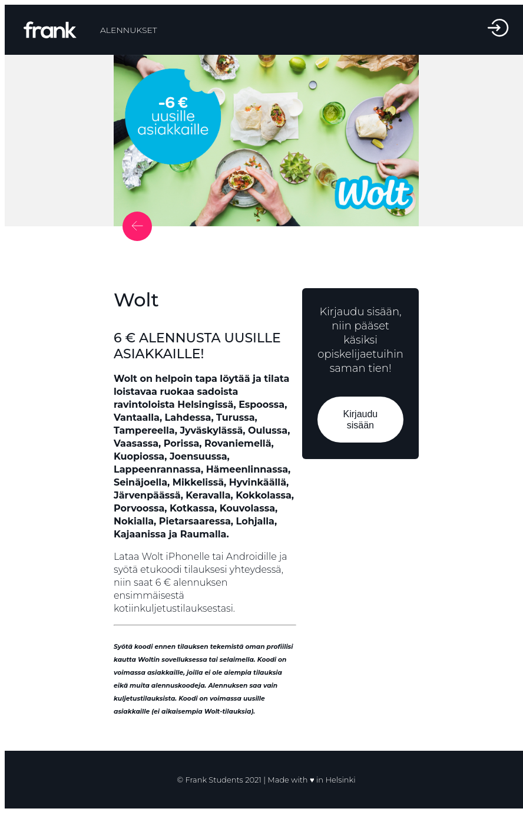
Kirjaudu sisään (360, 419)
